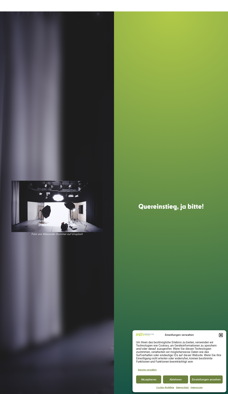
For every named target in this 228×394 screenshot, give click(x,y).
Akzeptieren (148, 379)
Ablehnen (176, 379)
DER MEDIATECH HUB (65, 6)
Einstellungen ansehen (206, 379)
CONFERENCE (138, 5)
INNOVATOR (120, 5)
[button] (221, 335)
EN (219, 5)
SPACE (106, 5)
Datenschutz (182, 387)
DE (212, 5)
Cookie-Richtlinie (165, 387)
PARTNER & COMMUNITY (164, 5)
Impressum (197, 387)
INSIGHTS (189, 6)
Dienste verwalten (147, 370)
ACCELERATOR (91, 5)
